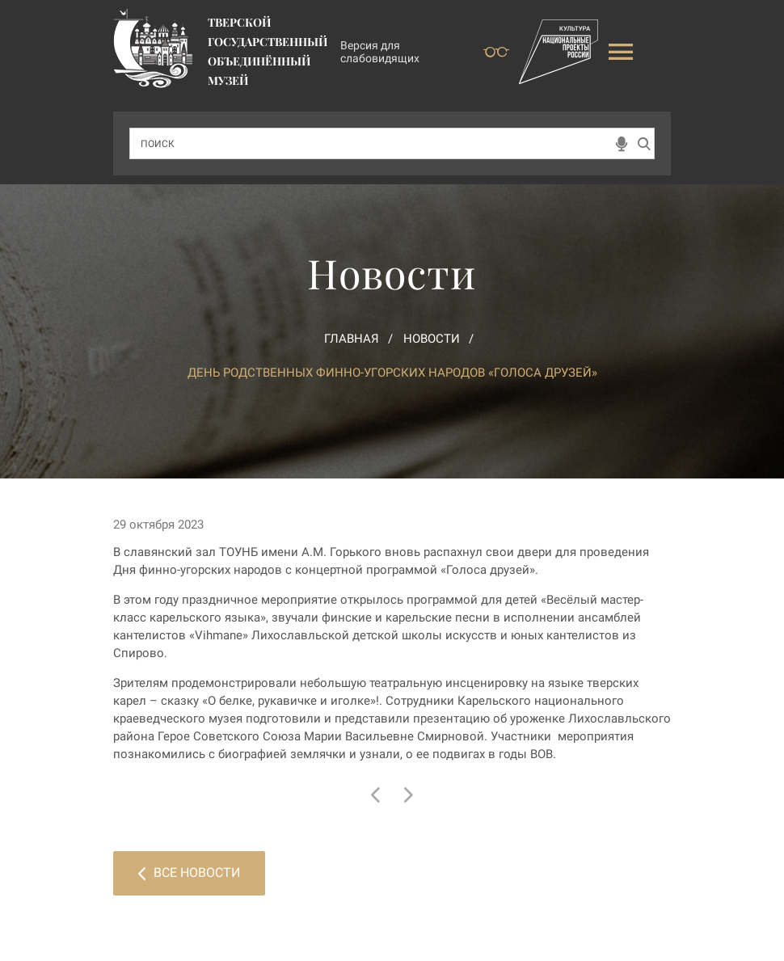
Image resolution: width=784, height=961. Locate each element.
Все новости (189, 872)
